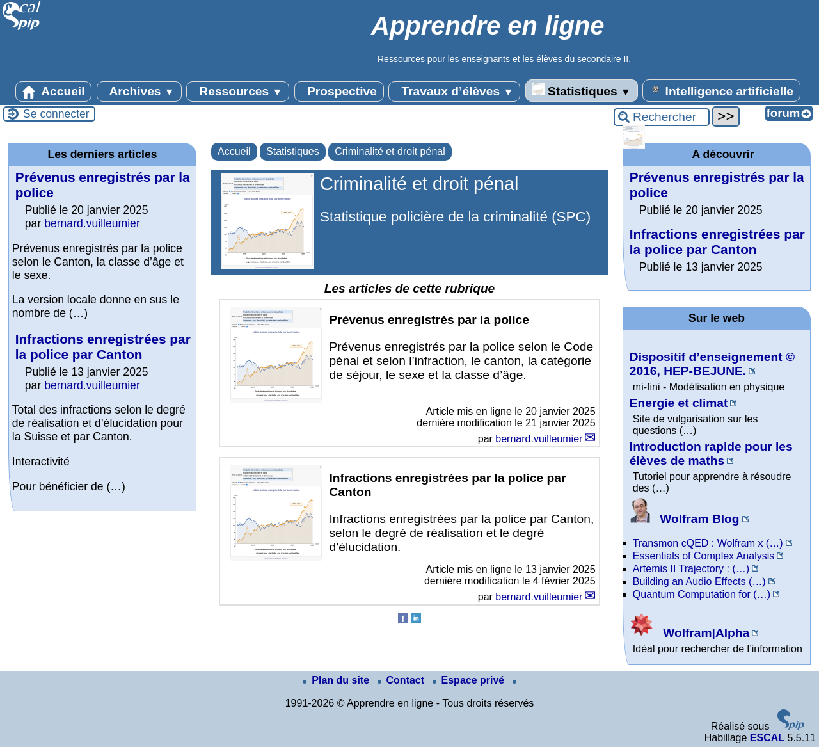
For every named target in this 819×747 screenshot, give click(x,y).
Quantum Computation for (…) (701, 594)
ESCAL (767, 737)
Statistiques (581, 90)
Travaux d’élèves (454, 91)
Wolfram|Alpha (689, 632)
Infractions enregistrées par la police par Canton (103, 347)
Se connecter (56, 114)
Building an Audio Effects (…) (699, 581)
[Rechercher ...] (662, 117)
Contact (402, 680)
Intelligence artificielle (721, 90)
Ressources (237, 91)
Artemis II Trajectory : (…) (691, 568)
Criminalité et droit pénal (390, 151)
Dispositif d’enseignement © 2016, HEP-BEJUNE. (712, 364)
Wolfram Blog (685, 519)
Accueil (53, 91)
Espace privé (470, 680)
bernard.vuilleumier (538, 438)
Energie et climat (679, 403)
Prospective (339, 91)
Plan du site (337, 680)
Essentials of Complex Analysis (703, 555)
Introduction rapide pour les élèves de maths (711, 453)
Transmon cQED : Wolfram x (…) (708, 543)
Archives (139, 91)
